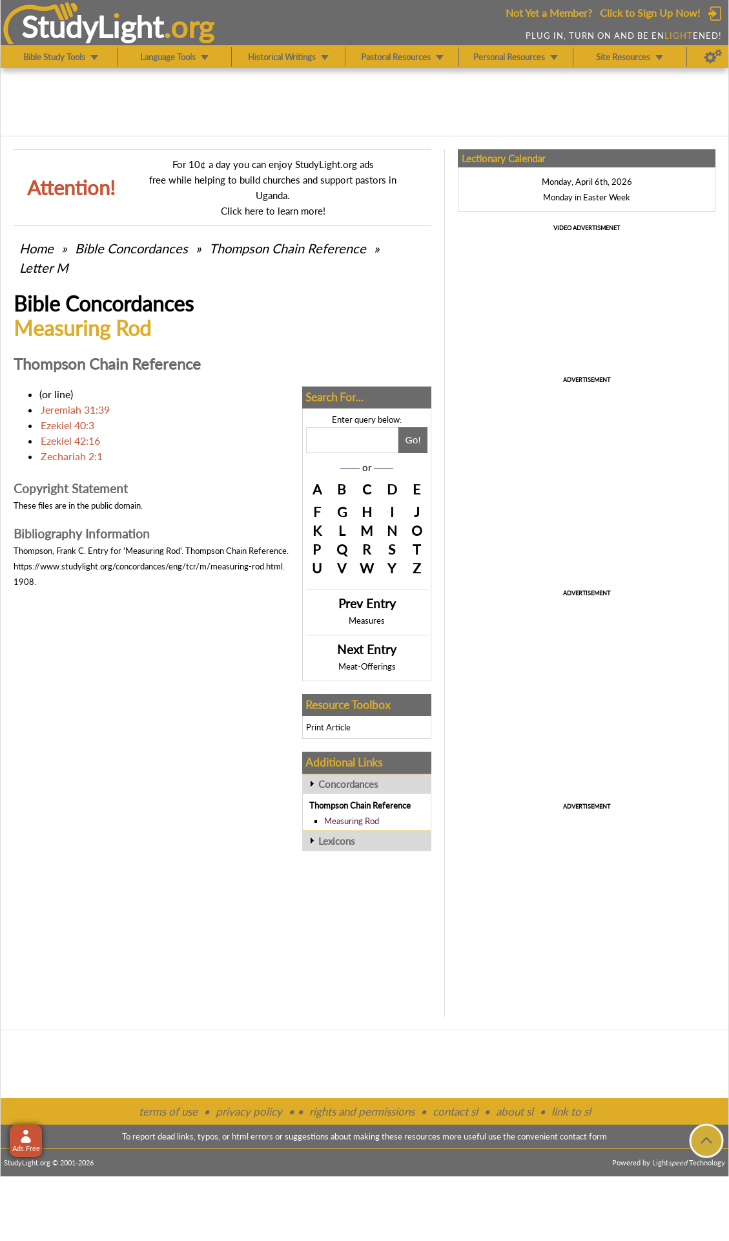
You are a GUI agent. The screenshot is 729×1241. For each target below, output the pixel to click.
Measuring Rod (351, 821)
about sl (514, 1111)
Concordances (348, 784)
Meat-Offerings (367, 666)
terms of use (168, 1111)
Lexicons (336, 841)
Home (36, 248)
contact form (583, 1136)
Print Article (328, 727)
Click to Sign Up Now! (650, 12)
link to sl (571, 1111)
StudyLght (92, 26)
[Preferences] (713, 57)
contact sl (455, 1111)
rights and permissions (362, 1111)
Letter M (43, 267)
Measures (367, 620)
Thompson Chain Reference (287, 248)
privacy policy (249, 1111)
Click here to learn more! (273, 211)
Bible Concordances (131, 248)
